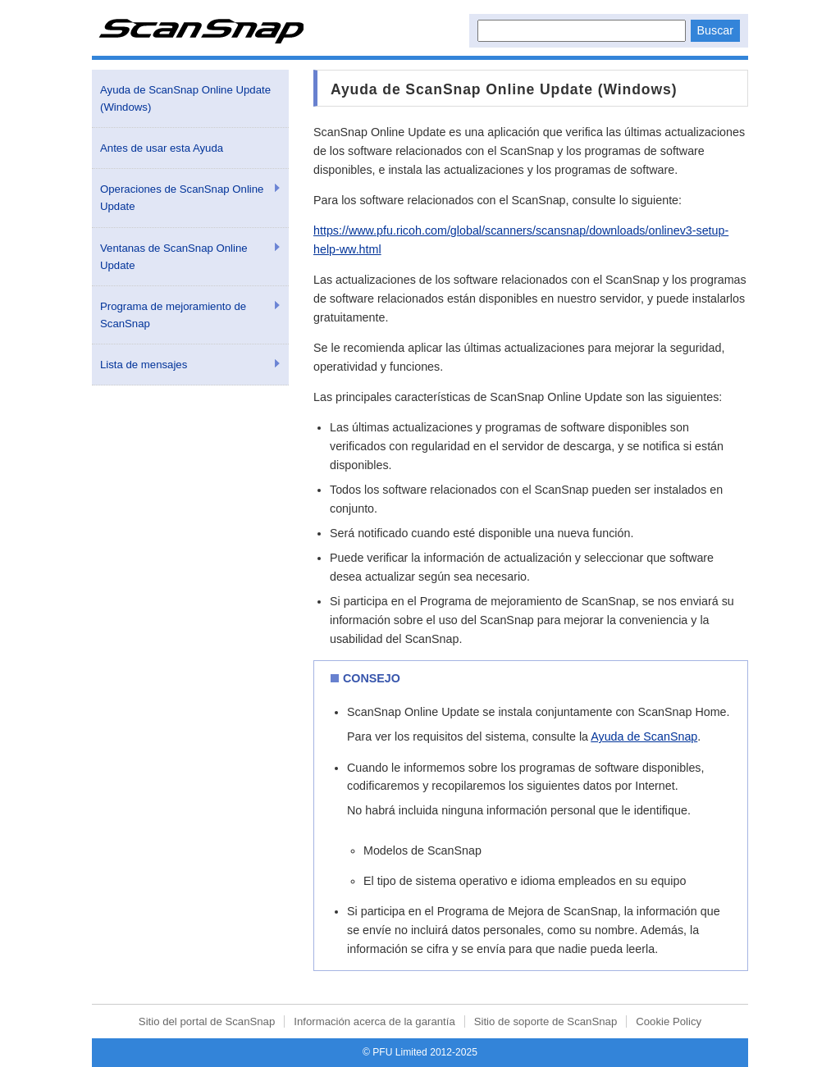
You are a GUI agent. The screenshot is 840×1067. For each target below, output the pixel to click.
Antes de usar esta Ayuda (161, 148)
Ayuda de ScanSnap (644, 736)
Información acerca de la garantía (374, 1021)
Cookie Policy (668, 1021)
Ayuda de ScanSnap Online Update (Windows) (185, 98)
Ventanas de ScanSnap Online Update (174, 256)
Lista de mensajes (143, 364)
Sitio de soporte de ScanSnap (546, 1021)
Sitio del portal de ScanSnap (207, 1021)
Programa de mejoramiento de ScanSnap (173, 315)
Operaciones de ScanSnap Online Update (181, 197)
